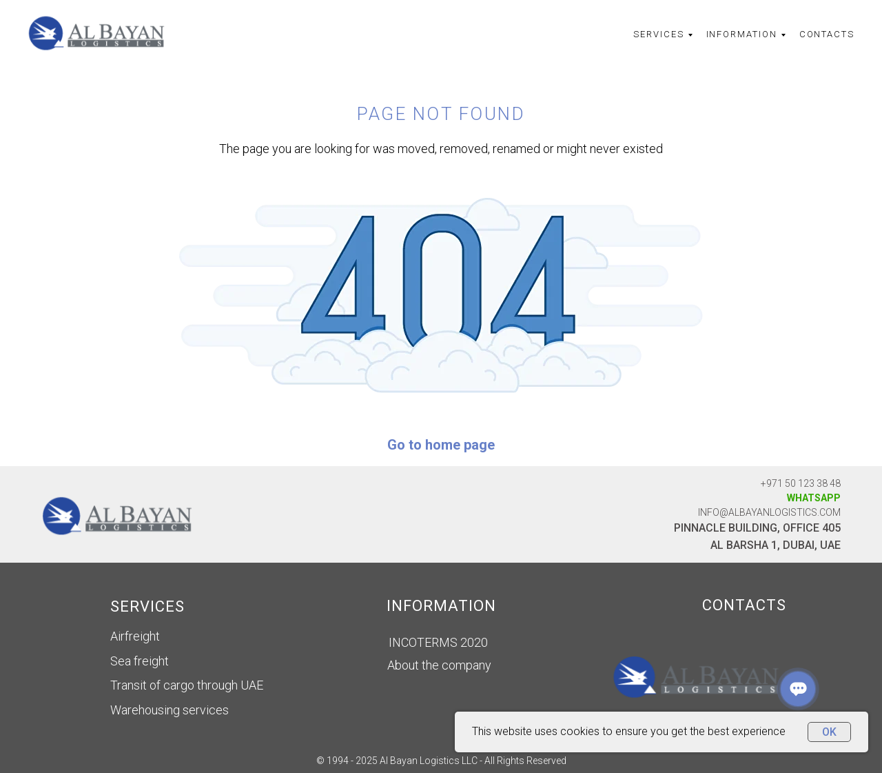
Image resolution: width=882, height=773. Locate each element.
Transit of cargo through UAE (186, 685)
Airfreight (135, 636)
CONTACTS (744, 605)
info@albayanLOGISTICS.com (769, 512)
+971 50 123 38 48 (801, 483)
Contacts (826, 34)
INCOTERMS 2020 (438, 642)
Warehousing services (169, 710)
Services (658, 34)
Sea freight (139, 661)
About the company (439, 665)
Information (741, 34)
